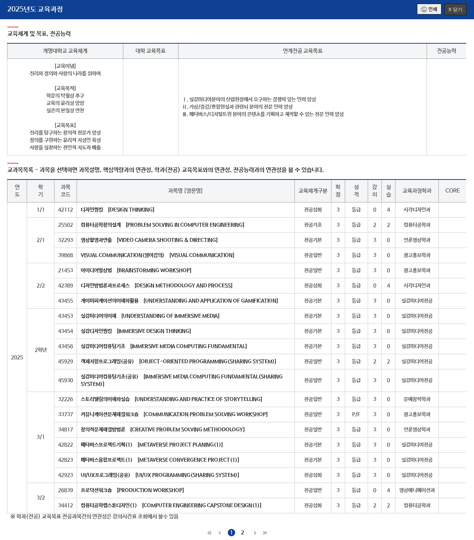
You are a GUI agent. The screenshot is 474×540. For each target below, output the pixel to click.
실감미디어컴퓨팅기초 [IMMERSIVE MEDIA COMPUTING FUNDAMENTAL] (164, 346)
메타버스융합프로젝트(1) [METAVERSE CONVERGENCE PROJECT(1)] (160, 460)
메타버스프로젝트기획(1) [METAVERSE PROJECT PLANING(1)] (152, 445)
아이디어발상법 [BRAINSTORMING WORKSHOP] (136, 271)
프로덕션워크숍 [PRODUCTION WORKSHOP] (132, 490)
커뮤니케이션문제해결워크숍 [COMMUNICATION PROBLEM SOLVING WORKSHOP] (174, 414)
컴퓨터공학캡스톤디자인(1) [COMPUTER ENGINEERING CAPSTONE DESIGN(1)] (171, 506)
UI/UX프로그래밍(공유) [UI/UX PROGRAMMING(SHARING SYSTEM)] (160, 475)
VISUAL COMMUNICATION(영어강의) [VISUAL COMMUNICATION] (158, 255)
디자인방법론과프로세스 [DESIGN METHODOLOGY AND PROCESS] (157, 286)
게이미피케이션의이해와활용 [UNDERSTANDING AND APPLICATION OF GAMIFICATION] (179, 301)
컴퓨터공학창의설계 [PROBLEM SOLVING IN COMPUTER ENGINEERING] (163, 225)
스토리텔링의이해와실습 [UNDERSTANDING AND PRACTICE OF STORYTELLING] (172, 399)
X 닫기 (455, 9)
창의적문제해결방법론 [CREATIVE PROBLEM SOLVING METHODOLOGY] (163, 430)
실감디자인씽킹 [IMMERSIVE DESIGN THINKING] (136, 331)
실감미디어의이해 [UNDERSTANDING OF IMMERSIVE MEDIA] (150, 316)
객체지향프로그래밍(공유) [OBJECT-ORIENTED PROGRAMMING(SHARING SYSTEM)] (179, 362)
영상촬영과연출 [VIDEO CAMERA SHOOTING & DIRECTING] (149, 240)
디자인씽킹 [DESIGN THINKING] (118, 210)
